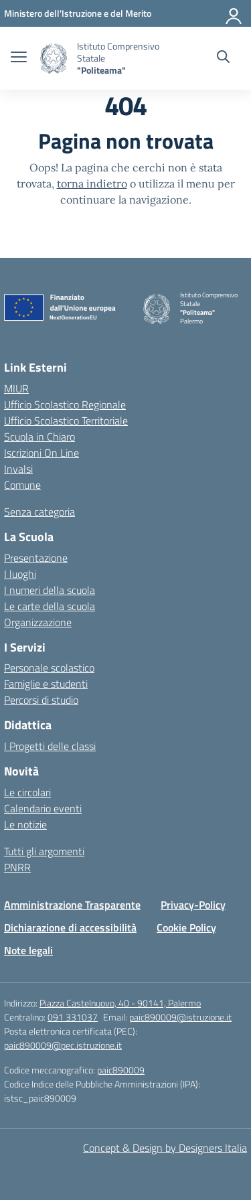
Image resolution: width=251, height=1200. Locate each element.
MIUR (16, 388)
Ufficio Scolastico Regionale (65, 404)
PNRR (17, 867)
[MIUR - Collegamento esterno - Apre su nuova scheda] (77, 13)
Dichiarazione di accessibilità (70, 927)
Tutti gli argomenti (44, 851)
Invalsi (18, 469)
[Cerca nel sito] (223, 58)
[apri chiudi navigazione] (19, 58)
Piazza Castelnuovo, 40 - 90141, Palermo (120, 1003)
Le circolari (27, 792)
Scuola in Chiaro (39, 437)
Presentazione (36, 558)
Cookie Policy (186, 927)
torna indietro (92, 183)
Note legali (28, 950)
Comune (22, 485)
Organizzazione (38, 622)
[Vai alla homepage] (53, 59)
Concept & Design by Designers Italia (165, 1148)
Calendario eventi (43, 808)
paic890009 (121, 1070)
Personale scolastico (49, 668)
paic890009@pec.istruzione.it (63, 1045)
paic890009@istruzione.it (180, 1017)
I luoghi (20, 574)
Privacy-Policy (193, 905)
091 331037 (73, 1017)
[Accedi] (234, 13)
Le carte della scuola (49, 606)
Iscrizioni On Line (41, 453)
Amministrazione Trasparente (72, 905)
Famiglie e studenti (46, 684)
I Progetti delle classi (50, 746)
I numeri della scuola (49, 590)
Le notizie (25, 824)
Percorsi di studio (41, 700)
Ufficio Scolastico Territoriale (66, 420)
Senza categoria (39, 512)
